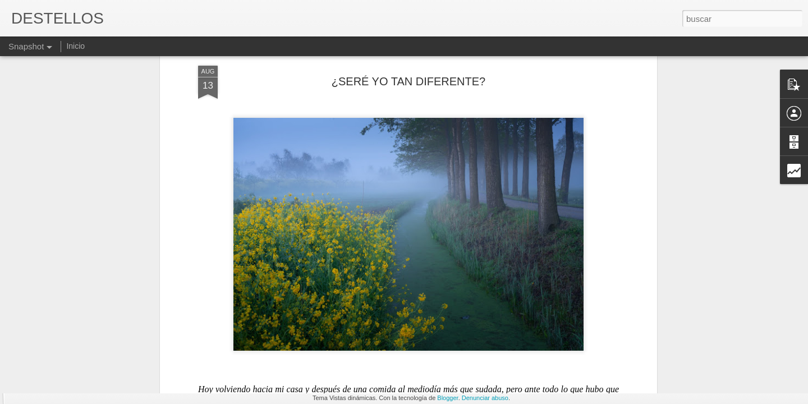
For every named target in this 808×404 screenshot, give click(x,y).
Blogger (447, 397)
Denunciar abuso (485, 397)
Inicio (75, 46)
